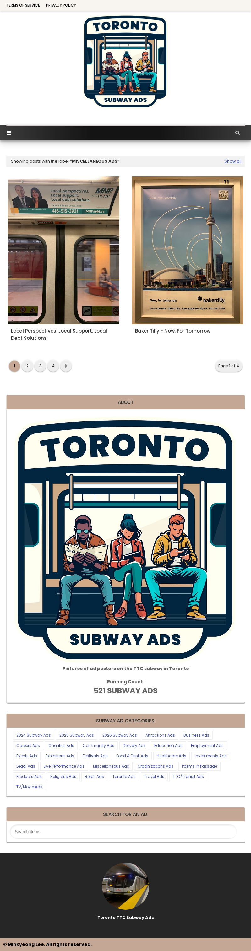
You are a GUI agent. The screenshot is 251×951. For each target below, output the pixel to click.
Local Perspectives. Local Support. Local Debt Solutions (59, 334)
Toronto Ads (124, 776)
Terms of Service (23, 5)
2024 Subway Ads (33, 735)
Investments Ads (211, 755)
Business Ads (196, 735)
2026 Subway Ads (119, 735)
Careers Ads (28, 745)
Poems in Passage (199, 766)
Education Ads (168, 745)
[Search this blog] (123, 831)
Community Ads (98, 745)
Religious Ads (63, 776)
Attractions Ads (160, 735)
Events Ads (26, 755)
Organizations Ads (155, 766)
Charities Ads (61, 745)
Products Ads (29, 776)
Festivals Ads (95, 755)
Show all (233, 161)
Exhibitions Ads (60, 755)
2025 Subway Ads (76, 735)
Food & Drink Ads (132, 755)
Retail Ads (94, 776)
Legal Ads (25, 766)
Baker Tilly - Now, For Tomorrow (172, 331)
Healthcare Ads (171, 755)
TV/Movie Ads (29, 786)
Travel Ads (154, 776)
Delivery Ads (134, 745)
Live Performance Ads (64, 766)
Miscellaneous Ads (111, 766)
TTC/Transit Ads (188, 776)
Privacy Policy (61, 5)
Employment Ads (207, 745)
